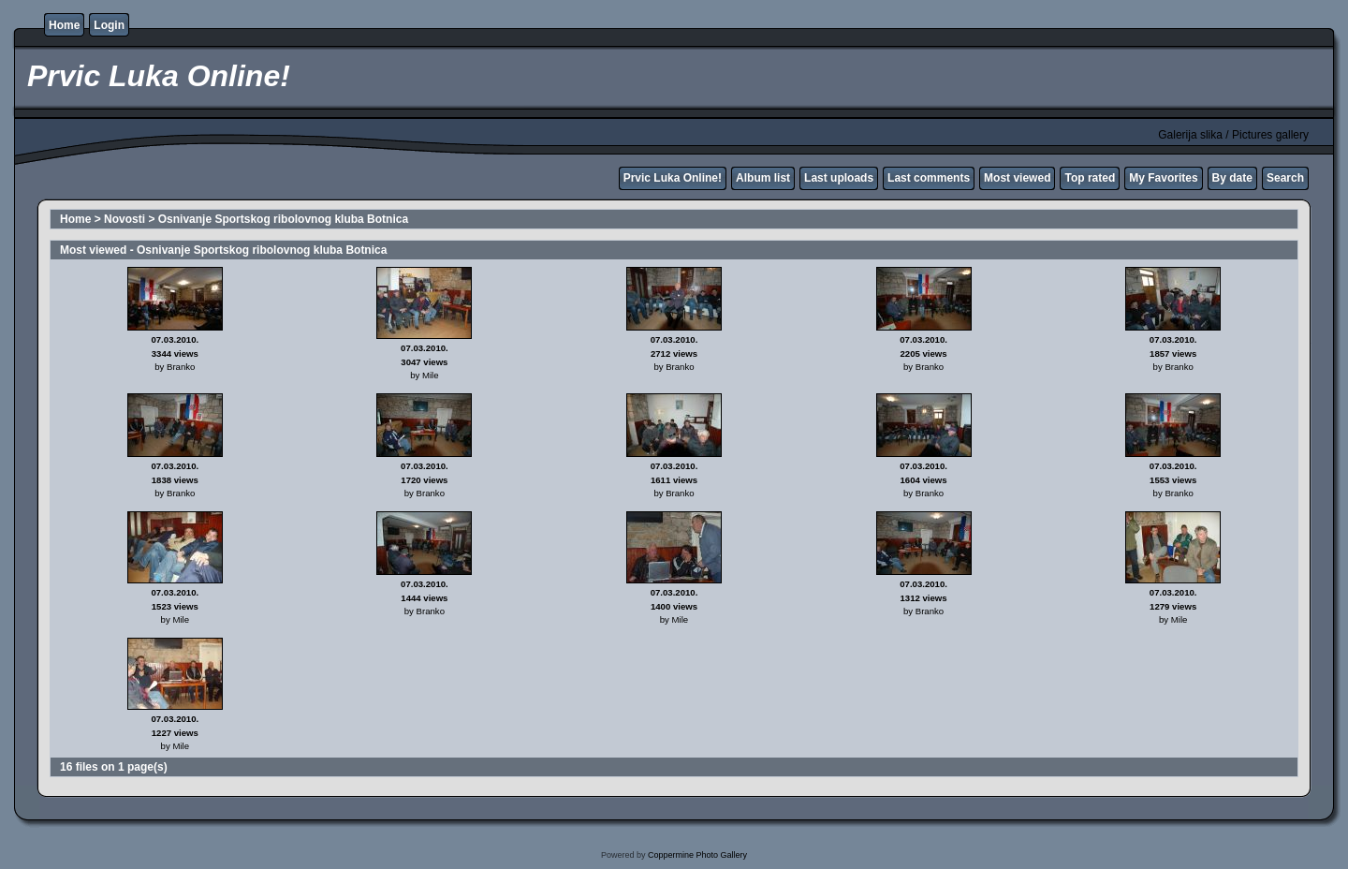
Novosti (124, 219)
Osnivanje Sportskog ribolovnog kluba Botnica (283, 219)
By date (1232, 177)
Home (64, 25)
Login (109, 25)
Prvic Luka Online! (672, 177)
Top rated (1089, 177)
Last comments (928, 177)
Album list (763, 177)
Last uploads (838, 177)
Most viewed (1017, 177)
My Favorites (1163, 177)
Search (1285, 177)
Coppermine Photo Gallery (697, 855)
